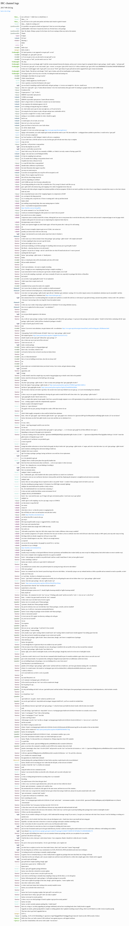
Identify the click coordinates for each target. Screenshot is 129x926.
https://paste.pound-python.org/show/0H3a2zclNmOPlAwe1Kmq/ (43, 583)
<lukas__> (17, 17)
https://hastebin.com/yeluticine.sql (35, 514)
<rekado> (17, 38)
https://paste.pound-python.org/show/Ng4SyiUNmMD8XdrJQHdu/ (59, 387)
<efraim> (17, 43)
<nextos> (17, 566)
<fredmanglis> (16, 52)
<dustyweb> (16, 760)
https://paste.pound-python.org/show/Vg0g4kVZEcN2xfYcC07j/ (50, 335)
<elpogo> (17, 87)
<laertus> (17, 238)
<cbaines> (17, 40)
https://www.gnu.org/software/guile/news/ (56, 130)
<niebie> (17, 45)
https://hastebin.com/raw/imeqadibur (31, 208)
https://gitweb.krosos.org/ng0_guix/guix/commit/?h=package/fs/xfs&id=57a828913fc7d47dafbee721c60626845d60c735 (61, 831)
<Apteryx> (17, 918)
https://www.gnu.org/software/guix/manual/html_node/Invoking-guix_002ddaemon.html (85, 328)
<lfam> (18, 28)
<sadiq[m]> (16, 439)
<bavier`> (17, 19)
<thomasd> (16, 236)
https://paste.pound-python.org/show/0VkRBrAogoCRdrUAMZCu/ (68, 385)
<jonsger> (17, 50)
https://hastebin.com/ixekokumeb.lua (31, 548)
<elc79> (17, 80)
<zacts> (17, 35)
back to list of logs (5, 11)
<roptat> (17, 132)
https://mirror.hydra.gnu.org (53, 295)
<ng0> (18, 85)
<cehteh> (17, 165)
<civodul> (17, 47)
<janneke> (17, 602)
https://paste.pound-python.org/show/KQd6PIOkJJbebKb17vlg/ (53, 729)
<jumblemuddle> (15, 26)
